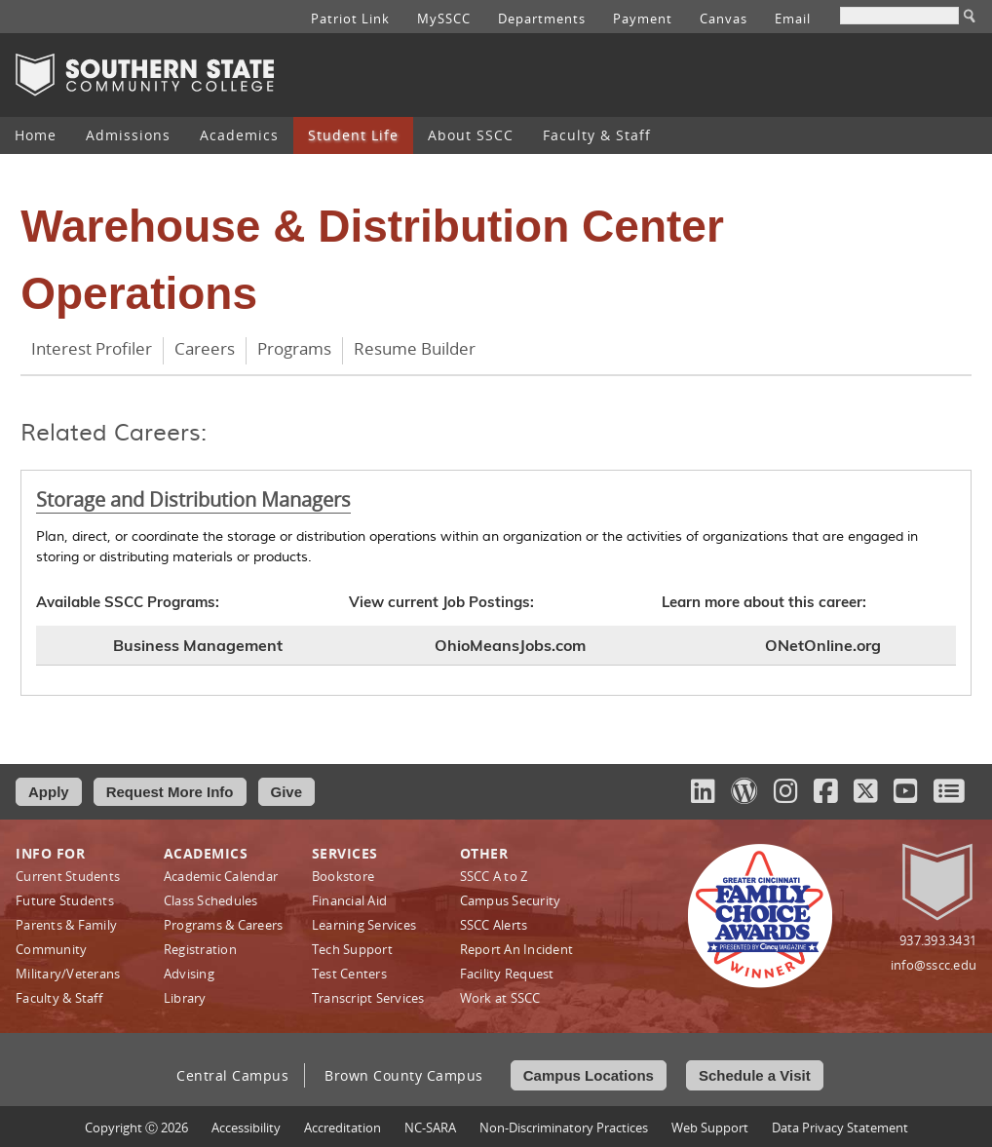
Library (185, 998)
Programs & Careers (224, 925)
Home (36, 135)
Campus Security (510, 900)
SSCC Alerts (494, 925)
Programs (294, 348)
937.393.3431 (937, 940)
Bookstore (343, 876)
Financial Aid (349, 900)
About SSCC (471, 135)
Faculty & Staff (597, 135)
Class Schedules (211, 900)
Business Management (198, 645)
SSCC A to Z (494, 876)
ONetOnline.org (823, 645)
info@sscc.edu (933, 965)
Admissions (128, 135)
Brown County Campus (403, 1075)
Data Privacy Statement (840, 1127)
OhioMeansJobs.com (510, 645)
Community (51, 949)
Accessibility (246, 1127)
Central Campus (232, 1075)
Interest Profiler (91, 348)
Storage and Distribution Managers (193, 499)
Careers (204, 348)
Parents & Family (66, 925)
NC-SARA (430, 1127)
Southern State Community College (145, 75)
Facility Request (507, 973)
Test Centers (349, 973)
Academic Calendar (221, 876)
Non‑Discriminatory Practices (563, 1127)
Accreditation (342, 1127)
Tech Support (352, 949)
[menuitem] (35, 135)
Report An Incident (517, 949)
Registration (200, 949)
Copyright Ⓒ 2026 (136, 1127)
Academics (239, 135)
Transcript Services (368, 998)
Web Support (709, 1127)
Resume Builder (415, 348)
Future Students (65, 900)
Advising (189, 973)
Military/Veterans (68, 973)
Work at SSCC (500, 998)
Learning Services (364, 925)
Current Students (68, 876)
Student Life (353, 135)
